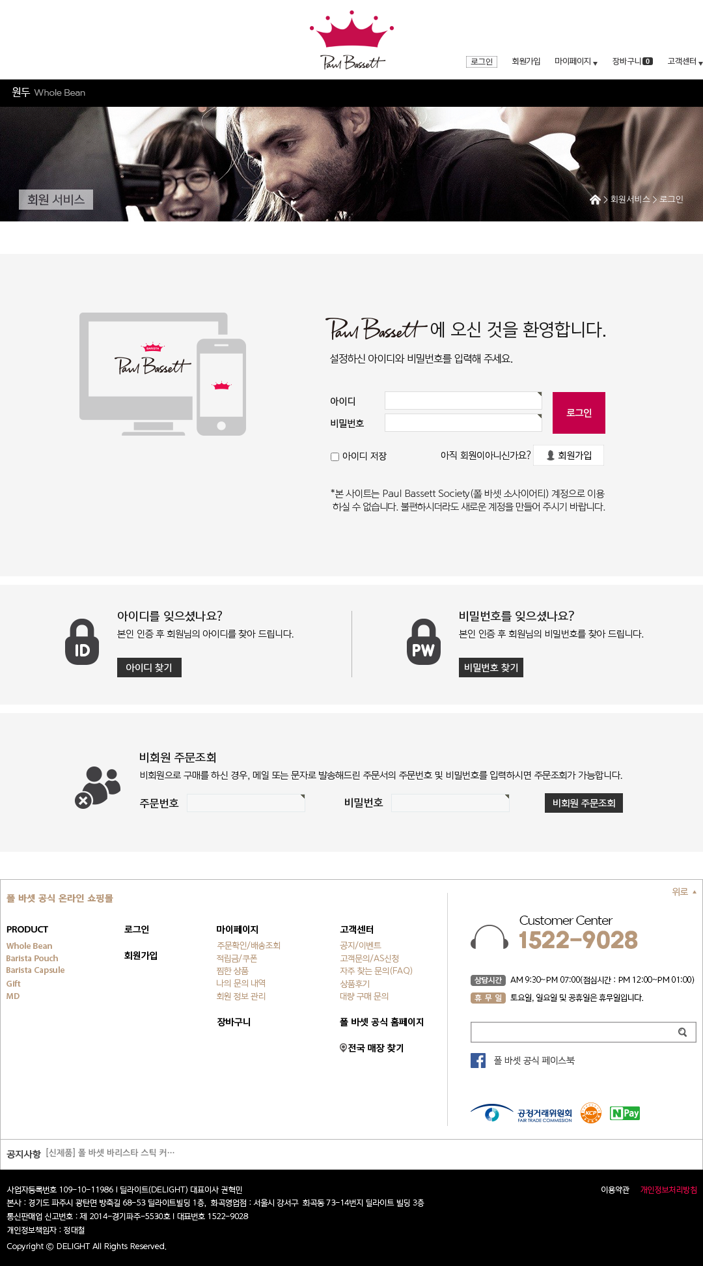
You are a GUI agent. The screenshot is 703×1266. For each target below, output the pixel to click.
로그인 (671, 199)
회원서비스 (630, 199)
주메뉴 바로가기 (0, 0)
